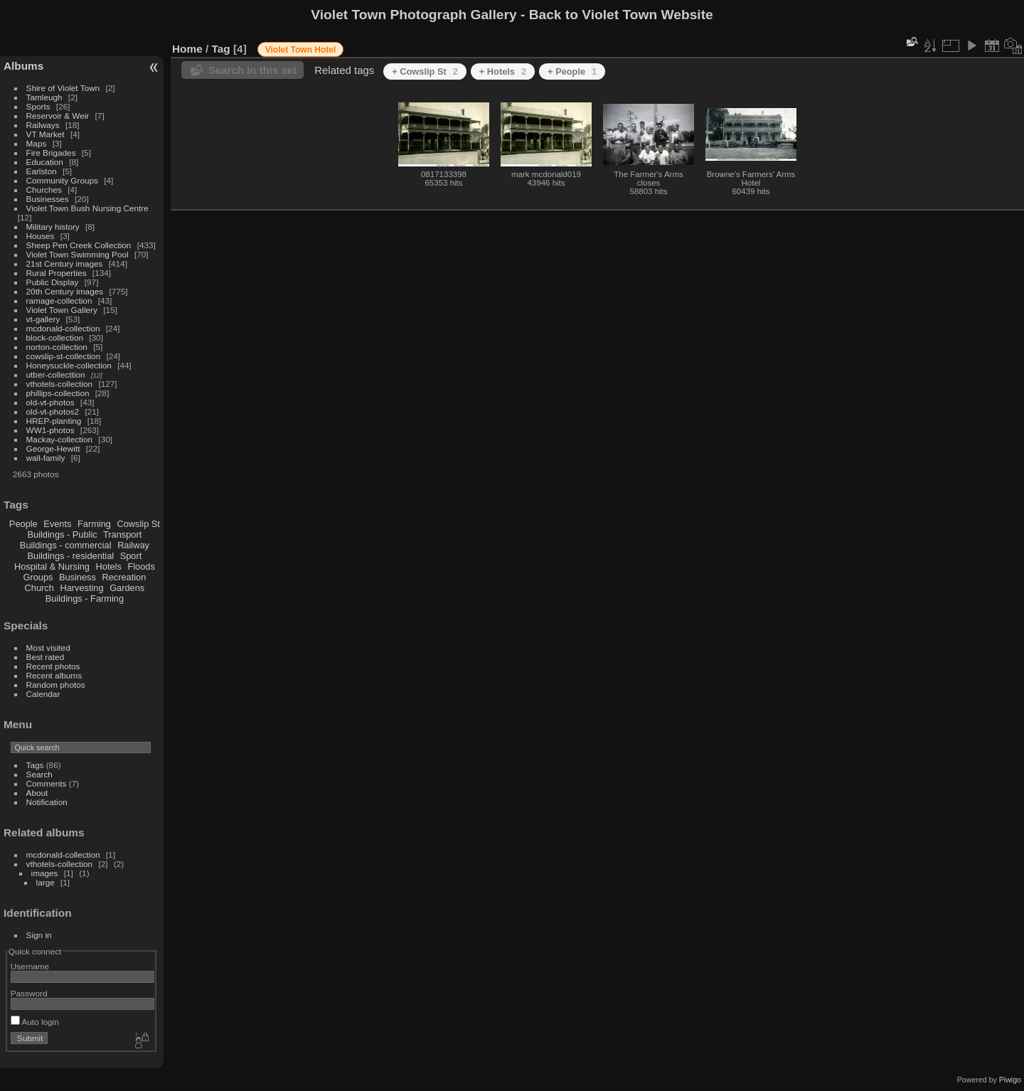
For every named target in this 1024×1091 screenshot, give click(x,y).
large (45, 882)
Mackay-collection (59, 439)
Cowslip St (138, 523)
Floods (140, 566)
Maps (36, 143)
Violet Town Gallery (61, 309)
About (37, 792)
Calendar (43, 693)
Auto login (35, 1021)
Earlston (41, 171)
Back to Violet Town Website (621, 14)
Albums (23, 66)
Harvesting (81, 587)
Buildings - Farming (85, 598)
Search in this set (252, 70)
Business (77, 577)
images (44, 873)
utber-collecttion (55, 374)
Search (39, 774)
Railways (43, 124)
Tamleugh (44, 97)
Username (30, 966)
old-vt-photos (50, 402)
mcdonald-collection (63, 328)
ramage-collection (59, 300)
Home (187, 49)
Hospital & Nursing (52, 566)
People (23, 523)
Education (44, 161)
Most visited (48, 647)
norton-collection (56, 346)
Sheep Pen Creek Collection (79, 245)
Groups (38, 577)
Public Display (52, 282)
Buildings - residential (71, 555)
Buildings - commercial (66, 545)
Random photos (55, 684)
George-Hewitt (53, 448)
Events (57, 523)
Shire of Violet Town (63, 87)
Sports (38, 106)
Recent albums (54, 675)
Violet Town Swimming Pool (77, 254)
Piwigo (1010, 1079)
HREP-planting (54, 420)
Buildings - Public (62, 534)
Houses (40, 235)
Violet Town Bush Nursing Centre (87, 208)
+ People (572, 71)
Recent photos (53, 666)
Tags (35, 765)
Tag (221, 49)
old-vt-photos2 (53, 411)
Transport (122, 534)
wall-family (45, 457)
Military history (53, 226)
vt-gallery (43, 319)
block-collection (54, 337)
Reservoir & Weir (58, 115)
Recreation (124, 577)
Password (29, 993)
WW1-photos (50, 430)
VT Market (45, 134)
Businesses (47, 198)
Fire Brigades (51, 152)
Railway (133, 545)
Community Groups (62, 180)
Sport (131, 555)
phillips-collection (58, 393)
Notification (47, 802)
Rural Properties (56, 272)
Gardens (127, 587)
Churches (44, 189)
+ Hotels (502, 71)
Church (39, 587)
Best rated (45, 656)
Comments (46, 783)
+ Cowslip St (425, 71)
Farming (94, 523)
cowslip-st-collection (63, 356)
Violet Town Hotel (300, 50)
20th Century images (65, 291)
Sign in (39, 935)
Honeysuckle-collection (69, 365)
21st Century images (64, 263)
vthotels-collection (59, 383)
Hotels (109, 566)
